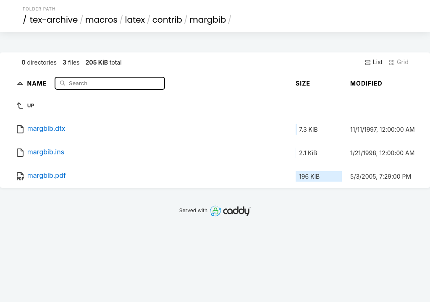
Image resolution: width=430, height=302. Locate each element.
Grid (398, 62)
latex (135, 20)
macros (101, 20)
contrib (167, 20)
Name (38, 82)
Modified (366, 83)
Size (303, 83)
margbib (207, 20)
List (373, 62)
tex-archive (54, 20)
